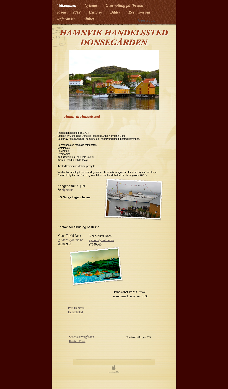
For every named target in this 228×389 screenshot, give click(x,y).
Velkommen (67, 5)
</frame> (141, 328)
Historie (96, 12)
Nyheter (91, 5)
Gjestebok (146, 20)
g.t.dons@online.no (70, 240)
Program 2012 (69, 12)
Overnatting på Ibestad (124, 5)
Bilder (115, 12)
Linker (88, 19)
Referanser (66, 19)
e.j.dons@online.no (101, 240)
